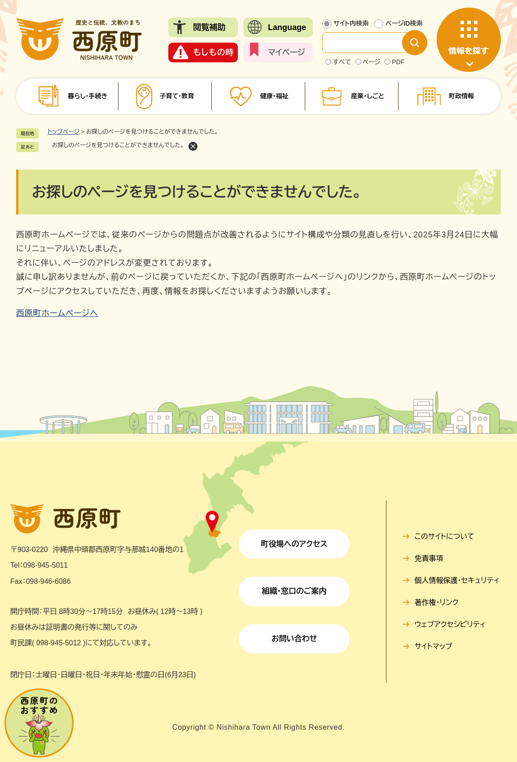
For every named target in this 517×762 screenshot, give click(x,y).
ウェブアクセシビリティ (450, 624)
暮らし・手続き (87, 96)
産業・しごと (367, 96)
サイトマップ (433, 646)
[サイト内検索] (369, 42)
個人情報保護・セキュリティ (457, 580)
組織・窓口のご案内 (294, 591)
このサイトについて (444, 536)
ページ (372, 62)
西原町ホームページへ (57, 313)
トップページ (63, 131)
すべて (342, 62)
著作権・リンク (437, 602)
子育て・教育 (176, 96)
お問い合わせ (294, 639)
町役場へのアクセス (294, 544)
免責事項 (429, 558)
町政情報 (461, 96)
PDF (398, 62)
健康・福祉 (274, 96)
